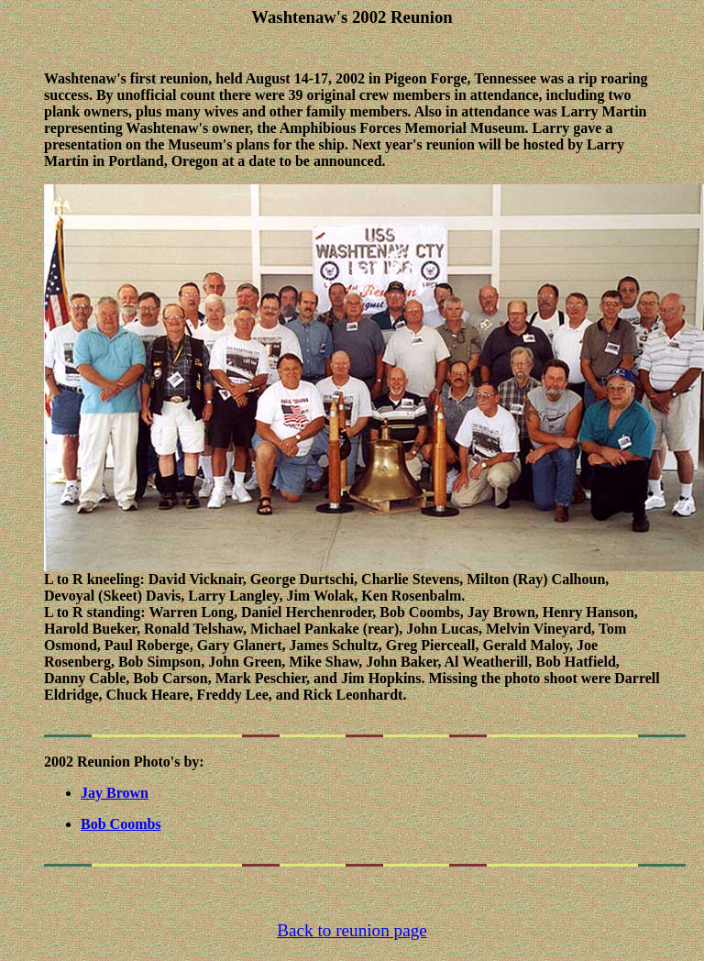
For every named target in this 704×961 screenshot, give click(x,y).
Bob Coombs (121, 826)
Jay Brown (114, 795)
